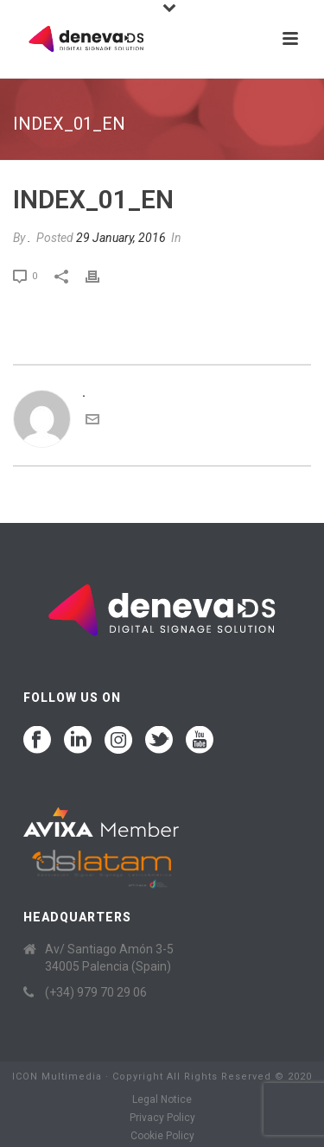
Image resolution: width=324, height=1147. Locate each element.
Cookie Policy (162, 1136)
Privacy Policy (162, 1118)
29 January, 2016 (121, 238)
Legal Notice (162, 1099)
